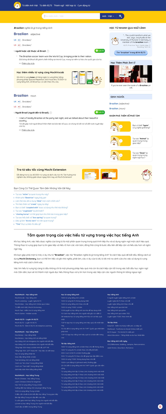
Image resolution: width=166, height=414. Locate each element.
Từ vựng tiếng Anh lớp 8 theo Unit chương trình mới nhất (82, 384)
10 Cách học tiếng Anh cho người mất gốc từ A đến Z (81, 313)
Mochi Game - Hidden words (26, 313)
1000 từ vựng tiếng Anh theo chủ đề (74, 304)
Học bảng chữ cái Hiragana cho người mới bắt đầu (34, 341)
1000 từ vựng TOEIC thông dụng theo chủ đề (78, 359)
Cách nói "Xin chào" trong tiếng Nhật (29, 363)
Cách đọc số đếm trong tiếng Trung (28, 407)
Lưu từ (100, 50)
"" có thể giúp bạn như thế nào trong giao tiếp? (42, 214)
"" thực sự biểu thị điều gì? (28, 224)
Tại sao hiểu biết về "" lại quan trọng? (36, 217)
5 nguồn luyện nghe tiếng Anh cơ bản (121, 298)
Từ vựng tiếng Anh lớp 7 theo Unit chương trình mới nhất (82, 387)
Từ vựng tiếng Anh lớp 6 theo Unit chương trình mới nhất (82, 390)
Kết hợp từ (71, 5)
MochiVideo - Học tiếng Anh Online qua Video (32, 304)
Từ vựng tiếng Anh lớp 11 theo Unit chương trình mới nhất (82, 375)
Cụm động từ (84, 5)
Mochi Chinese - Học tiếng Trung (27, 379)
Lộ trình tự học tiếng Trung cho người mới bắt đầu (33, 404)
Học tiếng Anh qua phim (116, 310)
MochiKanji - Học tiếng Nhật (25, 335)
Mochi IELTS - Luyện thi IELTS (26, 323)
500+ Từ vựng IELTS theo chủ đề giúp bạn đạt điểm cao (82, 356)
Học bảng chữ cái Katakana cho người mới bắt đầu (34, 344)
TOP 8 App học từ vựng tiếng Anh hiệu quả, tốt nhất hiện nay (82, 324)
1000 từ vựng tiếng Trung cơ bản (27, 391)
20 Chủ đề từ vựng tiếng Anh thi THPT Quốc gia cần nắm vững (82, 366)
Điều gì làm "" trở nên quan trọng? (35, 221)
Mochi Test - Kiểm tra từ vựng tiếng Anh (30, 310)
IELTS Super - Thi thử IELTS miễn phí (120, 332)
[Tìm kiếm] (71, 16)
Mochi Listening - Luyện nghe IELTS (28, 301)
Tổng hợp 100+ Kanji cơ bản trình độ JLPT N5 (32, 347)
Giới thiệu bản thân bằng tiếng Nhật (28, 369)
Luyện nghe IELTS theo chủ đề (118, 301)
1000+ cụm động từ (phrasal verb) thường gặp (78, 362)
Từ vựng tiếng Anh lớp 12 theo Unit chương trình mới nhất (82, 371)
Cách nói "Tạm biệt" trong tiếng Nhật (29, 366)
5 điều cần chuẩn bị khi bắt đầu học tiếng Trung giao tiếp (36, 394)
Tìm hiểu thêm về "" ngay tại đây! (32, 204)
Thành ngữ (59, 5)
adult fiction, (112, 348)
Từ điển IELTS (46, 5)
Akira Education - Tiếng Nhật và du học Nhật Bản (126, 335)
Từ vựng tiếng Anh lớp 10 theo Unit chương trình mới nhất (82, 378)
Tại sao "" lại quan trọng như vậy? (32, 194)
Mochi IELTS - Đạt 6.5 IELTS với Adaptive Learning (33, 326)
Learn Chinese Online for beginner (28, 382)
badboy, (123, 344)
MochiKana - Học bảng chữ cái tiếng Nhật (31, 338)
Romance (129, 348)
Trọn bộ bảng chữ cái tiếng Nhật (27, 360)
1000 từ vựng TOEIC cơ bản (71, 307)
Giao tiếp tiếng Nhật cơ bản (25, 357)
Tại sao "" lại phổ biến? (30, 211)
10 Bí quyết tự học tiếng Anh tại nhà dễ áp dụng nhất (81, 310)
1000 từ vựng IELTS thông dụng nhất (75, 301)
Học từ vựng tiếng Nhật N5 (25, 354)
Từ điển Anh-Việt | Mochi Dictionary (28, 307)
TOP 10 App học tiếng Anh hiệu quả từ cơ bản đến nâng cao (82, 336)
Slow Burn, (121, 348)
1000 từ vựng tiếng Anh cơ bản (72, 298)
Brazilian (119, 103)
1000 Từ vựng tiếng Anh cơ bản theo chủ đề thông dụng (82, 347)
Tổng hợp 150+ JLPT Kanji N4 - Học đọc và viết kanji (34, 351)
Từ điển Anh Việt (30, 5)
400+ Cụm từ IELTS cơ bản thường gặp (75, 353)
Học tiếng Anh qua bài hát (117, 307)
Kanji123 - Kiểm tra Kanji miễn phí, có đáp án (124, 326)
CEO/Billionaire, (113, 344)
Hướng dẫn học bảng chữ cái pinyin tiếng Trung (33, 388)
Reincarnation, (139, 344)
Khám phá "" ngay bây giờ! (31, 197)
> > (27, 63)
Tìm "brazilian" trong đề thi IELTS (131, 52)
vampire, (130, 344)
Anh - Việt (108, 16)
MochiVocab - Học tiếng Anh (26, 298)
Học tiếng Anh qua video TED (118, 313)
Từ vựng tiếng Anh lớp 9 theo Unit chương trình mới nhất (82, 381)
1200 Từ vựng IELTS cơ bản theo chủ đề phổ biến (79, 350)
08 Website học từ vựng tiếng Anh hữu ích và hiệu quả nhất (81, 318)
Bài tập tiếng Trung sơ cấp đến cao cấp (30, 397)
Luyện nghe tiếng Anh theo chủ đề (120, 304)
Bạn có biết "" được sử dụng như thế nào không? (42, 207)
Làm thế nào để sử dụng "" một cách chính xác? (38, 201)
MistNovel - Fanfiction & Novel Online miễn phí (124, 329)
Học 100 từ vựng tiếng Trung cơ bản (28, 385)
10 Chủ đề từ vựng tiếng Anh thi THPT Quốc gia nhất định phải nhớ (82, 330)
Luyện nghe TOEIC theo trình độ (119, 317)
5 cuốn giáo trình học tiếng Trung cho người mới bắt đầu (36, 400)
